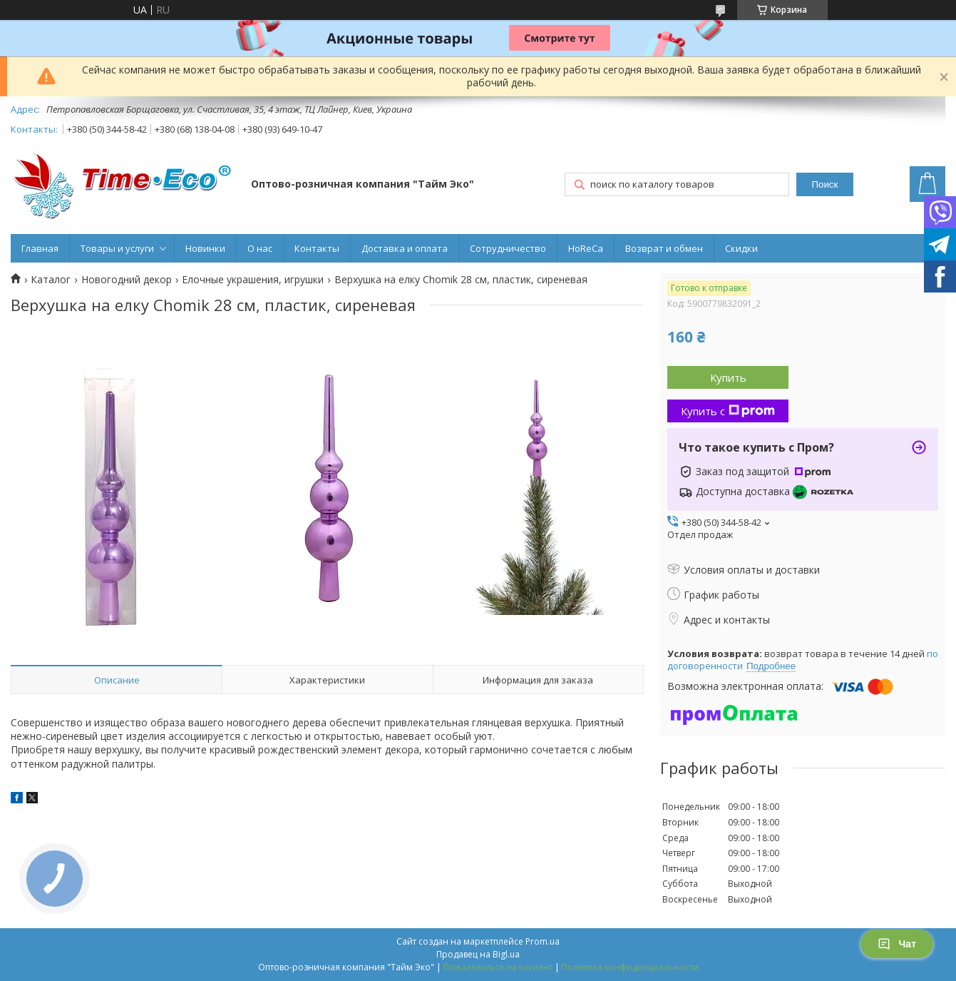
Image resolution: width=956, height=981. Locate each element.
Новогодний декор (126, 279)
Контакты (316, 248)
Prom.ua (542, 941)
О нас (259, 248)
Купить (728, 377)
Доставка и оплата (404, 248)
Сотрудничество (508, 248)
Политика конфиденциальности (630, 967)
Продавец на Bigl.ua (478, 954)
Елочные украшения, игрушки (253, 279)
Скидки (741, 248)
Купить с (728, 411)
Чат (897, 943)
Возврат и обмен (664, 248)
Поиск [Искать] (824, 184)
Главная (39, 248)
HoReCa (585, 248)
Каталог (51, 279)
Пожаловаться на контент (497, 967)
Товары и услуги (117, 248)
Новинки (205, 248)
